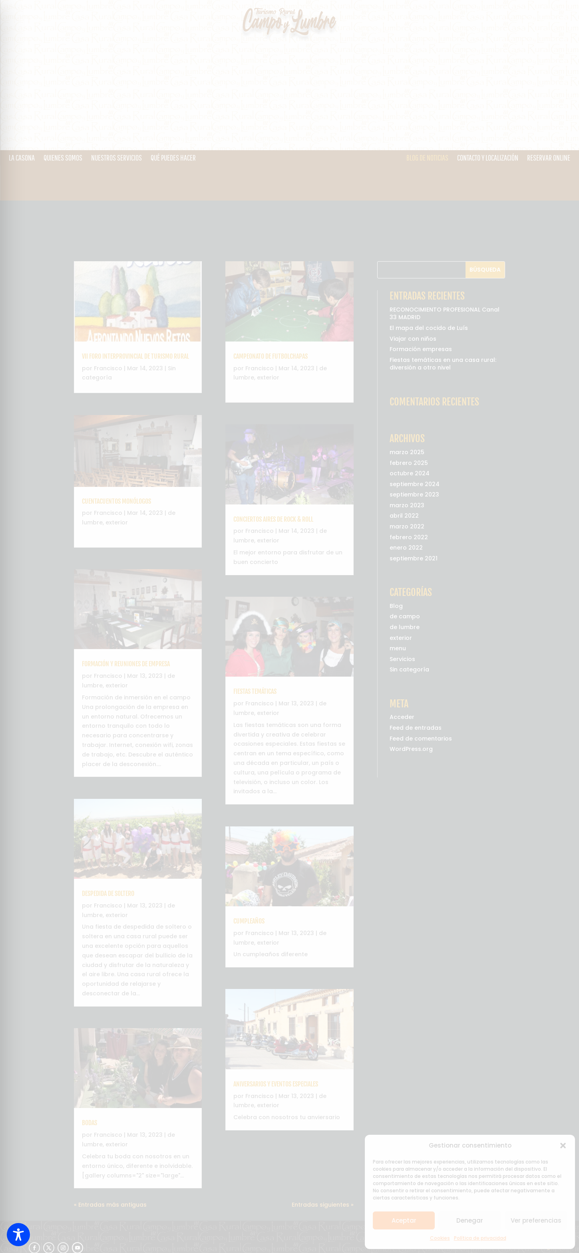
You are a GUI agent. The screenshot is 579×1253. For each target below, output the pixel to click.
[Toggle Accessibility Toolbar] (18, 1234)
